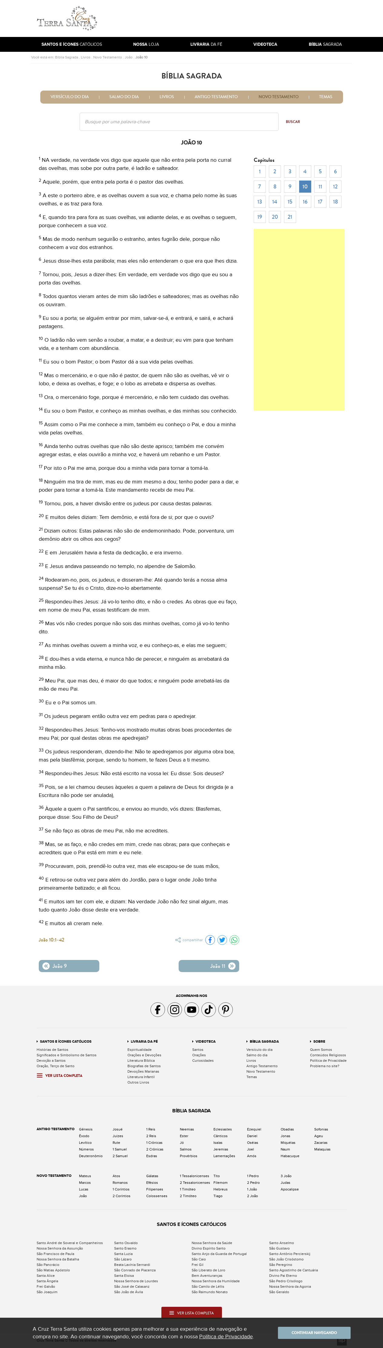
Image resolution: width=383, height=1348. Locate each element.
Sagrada (325, 44)
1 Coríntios (121, 1189)
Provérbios (188, 1156)
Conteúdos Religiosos (328, 1055)
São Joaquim (47, 1292)
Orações (199, 1055)
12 (335, 187)
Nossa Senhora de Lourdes (136, 1281)
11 (320, 187)
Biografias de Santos (144, 1066)
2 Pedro (253, 1182)
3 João (286, 1176)
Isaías (218, 1142)
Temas (325, 97)
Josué (118, 1129)
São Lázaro (123, 1259)
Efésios (152, 1182)
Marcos (85, 1182)
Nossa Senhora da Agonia (290, 1286)
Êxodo (84, 1136)
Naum (285, 1149)
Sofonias (321, 1129)
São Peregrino (280, 1265)
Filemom (220, 1182)
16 (305, 202)
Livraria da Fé (144, 1041)
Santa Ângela (47, 1281)
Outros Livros (138, 1082)
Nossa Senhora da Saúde (212, 1243)
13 (259, 202)
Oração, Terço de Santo (55, 1066)
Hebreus (220, 1189)
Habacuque (290, 1156)
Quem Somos (321, 1050)
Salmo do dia (124, 97)
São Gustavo (279, 1248)
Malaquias (322, 1149)
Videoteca (206, 1041)
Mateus (85, 1176)
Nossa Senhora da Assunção (60, 1248)
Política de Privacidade (328, 1060)
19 (259, 217)
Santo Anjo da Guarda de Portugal (219, 1254)
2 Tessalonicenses (195, 1182)
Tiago (218, 1196)
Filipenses (154, 1189)
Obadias (287, 1129)
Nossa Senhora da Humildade (216, 1281)
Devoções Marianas (143, 1071)
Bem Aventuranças (207, 1275)
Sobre (319, 1041)
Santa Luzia (123, 1254)
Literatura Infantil (141, 1077)
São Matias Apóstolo (53, 1270)
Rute (116, 1142)
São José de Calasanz (132, 1286)
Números (86, 1149)
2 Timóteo (188, 1196)
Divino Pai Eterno (283, 1275)
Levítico (85, 1142)
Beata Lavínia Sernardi (132, 1265)
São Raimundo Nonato (210, 1292)
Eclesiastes (222, 1129)
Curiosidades (203, 1060)
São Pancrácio (48, 1265)
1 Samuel (120, 1149)
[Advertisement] (232, 18)
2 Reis (151, 1136)
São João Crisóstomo (286, 1259)
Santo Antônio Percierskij (289, 1254)
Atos (116, 1176)
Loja (146, 44)
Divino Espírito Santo (209, 1248)
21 (290, 217)
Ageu (318, 1136)
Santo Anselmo (281, 1243)
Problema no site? (324, 1066)
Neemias (187, 1129)
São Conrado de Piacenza (135, 1270)
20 (275, 217)
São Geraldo (279, 1292)
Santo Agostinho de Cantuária (293, 1270)
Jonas (285, 1136)
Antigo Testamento (216, 97)
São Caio (199, 1259)
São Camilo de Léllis (208, 1286)
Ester (184, 1136)
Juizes (118, 1136)
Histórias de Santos (52, 1050)
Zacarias (321, 1142)
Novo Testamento (107, 57)
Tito (216, 1176)
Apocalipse (290, 1189)
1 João (252, 1189)
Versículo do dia (70, 97)
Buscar (293, 122)
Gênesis (86, 1129)
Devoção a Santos (51, 1060)
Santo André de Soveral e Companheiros (70, 1243)
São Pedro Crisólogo (285, 1281)
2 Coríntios (121, 1196)
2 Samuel (120, 1156)
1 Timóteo (188, 1189)
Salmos (186, 1149)
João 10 (141, 57)
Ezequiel (254, 1129)
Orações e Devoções (144, 1055)
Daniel (252, 1136)
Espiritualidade (139, 1050)
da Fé (206, 44)
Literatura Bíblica (141, 1060)
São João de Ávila (128, 1292)
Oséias (252, 1142)
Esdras (151, 1156)
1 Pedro (253, 1176)
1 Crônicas (154, 1142)
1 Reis (150, 1129)
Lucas (83, 1189)
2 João (252, 1196)
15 (290, 202)
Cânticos (220, 1136)
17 (320, 202)
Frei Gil (197, 1265)
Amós (251, 1156)
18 (335, 202)
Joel (250, 1149)
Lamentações (224, 1156)
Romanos (120, 1182)
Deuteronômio (91, 1156)
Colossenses (156, 1196)
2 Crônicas (154, 1149)
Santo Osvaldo (126, 1243)
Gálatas (152, 1176)
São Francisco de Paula (55, 1254)
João (129, 57)
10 (305, 187)
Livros (86, 57)
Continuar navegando (314, 1333)
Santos (197, 1050)
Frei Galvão (46, 1286)
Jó (182, 1142)
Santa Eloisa (124, 1275)
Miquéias (288, 1142)
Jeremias (220, 1149)
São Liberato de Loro (208, 1270)
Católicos (71, 44)
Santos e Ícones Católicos (65, 1041)
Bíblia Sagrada (66, 57)
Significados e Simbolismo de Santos (67, 1055)
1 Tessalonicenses (194, 1176)
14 (274, 202)
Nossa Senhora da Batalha (58, 1259)
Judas (285, 1182)
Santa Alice (46, 1275)
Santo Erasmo (125, 1248)
